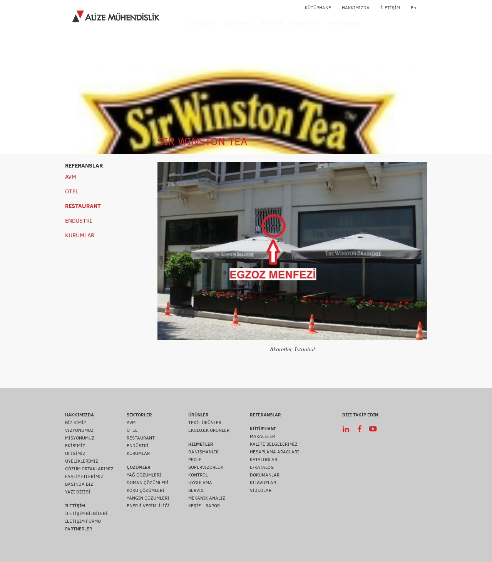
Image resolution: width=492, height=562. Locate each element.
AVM (70, 177)
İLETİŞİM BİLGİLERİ (86, 513)
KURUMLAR (79, 235)
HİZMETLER (305, 23)
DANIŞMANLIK (203, 452)
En (413, 8)
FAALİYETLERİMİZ (84, 476)
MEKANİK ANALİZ (206, 498)
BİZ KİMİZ (75, 422)
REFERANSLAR (344, 23)
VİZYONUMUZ (79, 430)
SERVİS (196, 490)
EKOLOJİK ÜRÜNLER (208, 430)
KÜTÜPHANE (318, 8)
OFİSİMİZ (75, 453)
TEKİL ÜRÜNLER (204, 422)
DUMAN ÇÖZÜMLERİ (148, 483)
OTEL (72, 191)
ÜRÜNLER (272, 23)
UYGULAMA (200, 483)
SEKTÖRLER (203, 23)
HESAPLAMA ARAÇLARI (274, 452)
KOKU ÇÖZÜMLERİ (145, 490)
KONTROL (198, 475)
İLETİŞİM (390, 8)
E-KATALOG (262, 467)
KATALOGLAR (263, 459)
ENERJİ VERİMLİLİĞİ (148, 506)
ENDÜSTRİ (78, 221)
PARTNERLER (78, 529)
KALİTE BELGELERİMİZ (274, 444)
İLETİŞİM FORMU (83, 521)
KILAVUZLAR (263, 483)
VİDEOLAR (260, 490)
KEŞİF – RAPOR (204, 506)
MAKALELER (262, 436)
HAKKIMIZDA (356, 8)
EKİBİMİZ (75, 446)
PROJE (194, 459)
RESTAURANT (83, 206)
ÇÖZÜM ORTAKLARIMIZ (89, 469)
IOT (373, 23)
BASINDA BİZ (79, 484)
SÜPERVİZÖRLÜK (205, 467)
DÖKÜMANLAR (264, 475)
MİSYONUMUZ (79, 438)
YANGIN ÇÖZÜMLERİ (148, 498)
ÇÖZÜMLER (238, 23)
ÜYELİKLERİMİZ (81, 461)
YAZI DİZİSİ (77, 492)
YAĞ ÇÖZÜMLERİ (144, 475)
